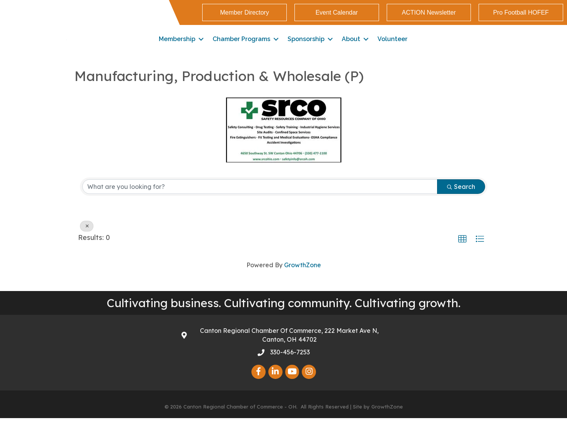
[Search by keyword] (259, 203)
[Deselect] (86, 243)
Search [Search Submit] (461, 203)
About (351, 47)
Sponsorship (306, 47)
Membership (177, 47)
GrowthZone (302, 282)
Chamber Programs (241, 47)
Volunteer (392, 47)
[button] (244, 12)
